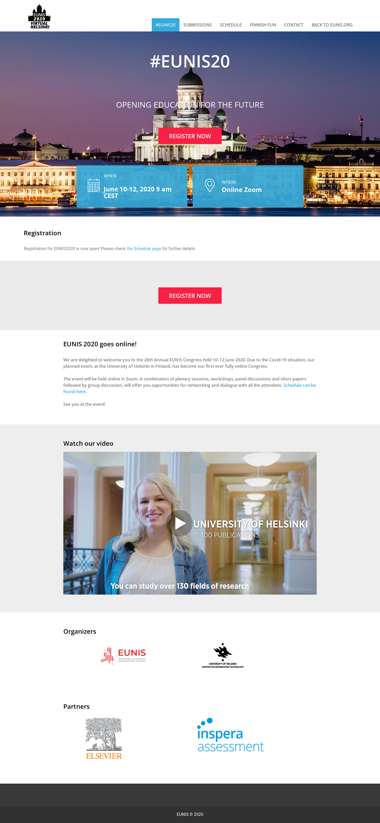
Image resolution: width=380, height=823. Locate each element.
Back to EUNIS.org (332, 25)
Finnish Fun (263, 25)
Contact (293, 25)
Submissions (197, 25)
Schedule (231, 25)
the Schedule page (144, 248)
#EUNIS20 (165, 25)
